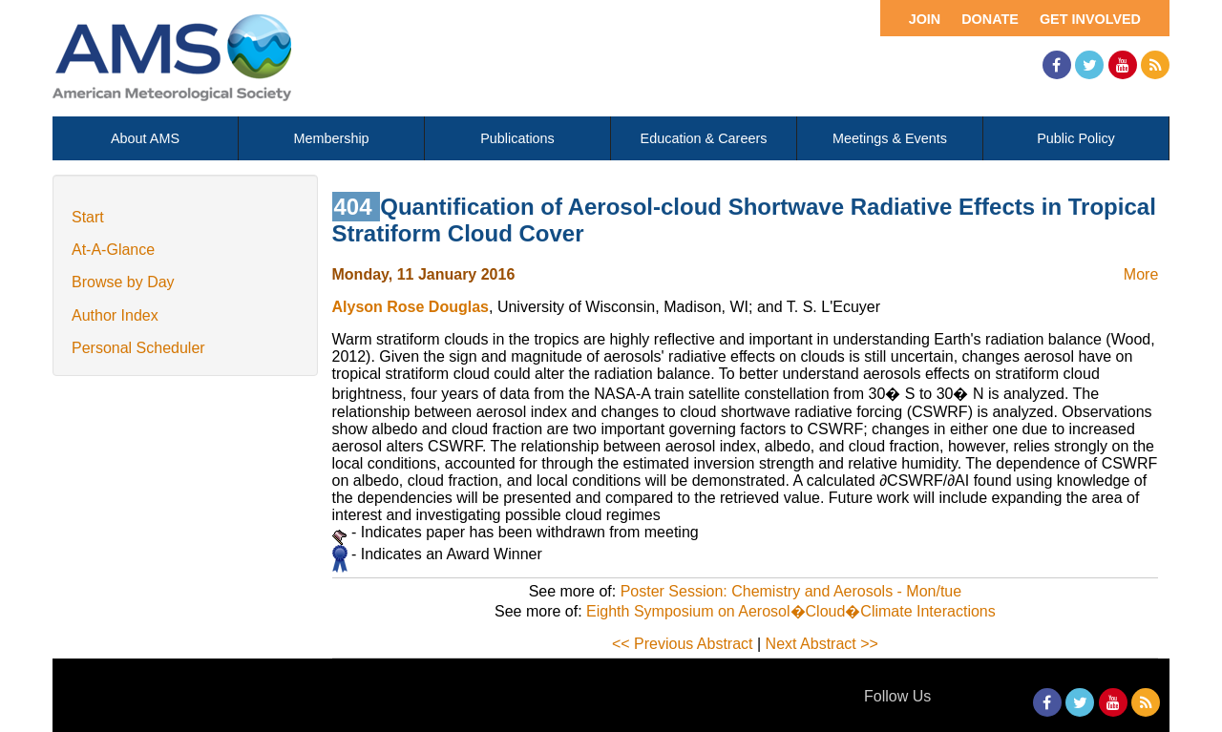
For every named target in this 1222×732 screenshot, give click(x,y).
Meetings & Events (889, 138)
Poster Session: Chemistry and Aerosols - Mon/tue (791, 591)
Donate (990, 19)
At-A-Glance (113, 249)
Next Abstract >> (822, 644)
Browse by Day (123, 282)
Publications (517, 138)
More (1141, 274)
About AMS (145, 138)
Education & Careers (704, 138)
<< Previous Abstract (682, 644)
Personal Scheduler (138, 348)
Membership (331, 138)
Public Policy (1076, 138)
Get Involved (1090, 19)
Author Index (115, 315)
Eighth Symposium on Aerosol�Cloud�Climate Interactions (791, 611)
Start (88, 217)
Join (925, 19)
